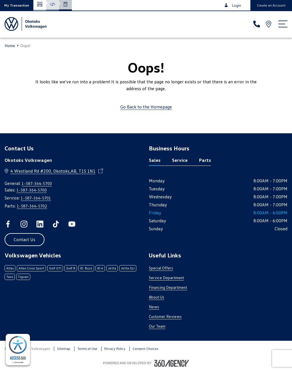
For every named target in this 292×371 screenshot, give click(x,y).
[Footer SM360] (171, 363)
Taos (9, 277)
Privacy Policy (114, 348)
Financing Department (168, 287)
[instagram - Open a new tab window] (24, 224)
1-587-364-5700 (37, 183)
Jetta (112, 268)
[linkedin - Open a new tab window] (39, 224)
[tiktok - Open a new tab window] (55, 224)
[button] (16, 5)
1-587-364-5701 (36, 197)
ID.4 (100, 268)
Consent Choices (145, 348)
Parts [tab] (205, 160)
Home (10, 45)
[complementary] (18, 349)
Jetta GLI (128, 268)
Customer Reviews (165, 316)
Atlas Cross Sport (31, 268)
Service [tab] (180, 160)
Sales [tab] (155, 160)
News (154, 306)
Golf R (70, 268)
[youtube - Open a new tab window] (71, 224)
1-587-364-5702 (32, 205)
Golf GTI (55, 268)
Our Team (157, 326)
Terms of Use (87, 348)
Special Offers (161, 267)
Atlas (10, 268)
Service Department (166, 277)
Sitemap (63, 348)
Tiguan (23, 277)
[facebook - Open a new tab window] (8, 224)
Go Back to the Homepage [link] (146, 107)
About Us (156, 297)
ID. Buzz (86, 268)
